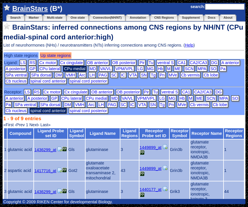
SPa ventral (16, 75)
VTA (133, 75)
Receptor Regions (234, 133)
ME (178, 68)
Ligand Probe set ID (50, 133)
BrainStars (30, 8)
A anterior (230, 62)
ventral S (165, 62)
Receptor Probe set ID (154, 133)
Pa (223, 68)
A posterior (16, 68)
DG (214, 62)
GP (32, 68)
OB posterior (124, 62)
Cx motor (47, 62)
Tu (151, 62)
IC (123, 75)
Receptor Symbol (179, 133)
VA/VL (105, 68)
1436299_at (45, 149)
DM (58, 75)
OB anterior (97, 62)
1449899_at (151, 147)
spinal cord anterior (48, 81)
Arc (82, 75)
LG (140, 68)
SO (213, 68)
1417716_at (45, 170)
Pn (162, 75)
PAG (103, 75)
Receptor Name (207, 133)
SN (144, 75)
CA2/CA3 (198, 62)
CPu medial (96, 98)
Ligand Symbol (76, 133)
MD (93, 68)
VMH (70, 75)
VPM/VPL (124, 68)
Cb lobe (211, 75)
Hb (160, 68)
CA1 (182, 62)
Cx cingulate (71, 62)
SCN (189, 68)
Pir (142, 62)
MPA (202, 68)
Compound (20, 133)
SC (114, 75)
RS (32, 62)
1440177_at (151, 189)
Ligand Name (103, 133)
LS (23, 62)
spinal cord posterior (88, 81)
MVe (173, 75)
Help (189, 45)
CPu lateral (49, 68)
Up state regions (56, 55)
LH (91, 75)
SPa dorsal (41, 75)
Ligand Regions (129, 133)
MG (150, 68)
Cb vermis (190, 75)
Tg (153, 75)
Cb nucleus (16, 81)
